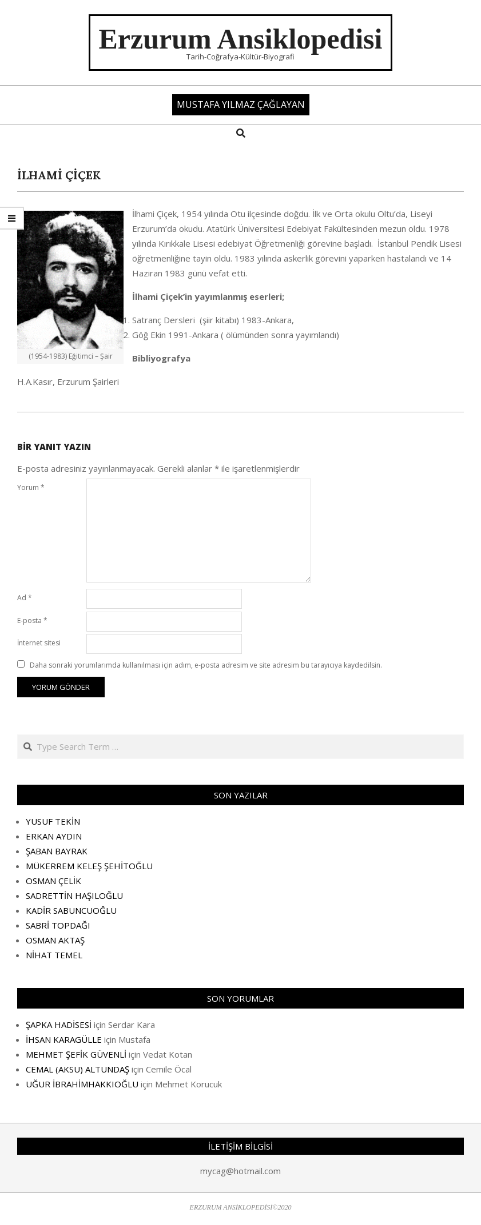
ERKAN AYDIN (54, 836)
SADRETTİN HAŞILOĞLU (74, 895)
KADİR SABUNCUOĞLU (71, 910)
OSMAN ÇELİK (53, 880)
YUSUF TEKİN (53, 821)
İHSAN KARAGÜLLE (64, 1039)
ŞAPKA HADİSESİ (59, 1024)
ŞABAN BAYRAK (57, 851)
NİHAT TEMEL (54, 955)
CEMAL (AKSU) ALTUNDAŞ (77, 1069)
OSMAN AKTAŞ (55, 940)
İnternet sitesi (39, 643)
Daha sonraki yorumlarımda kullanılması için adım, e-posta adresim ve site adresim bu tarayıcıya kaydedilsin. (206, 665)
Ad (24, 598)
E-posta (32, 620)
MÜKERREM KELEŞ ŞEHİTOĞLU (89, 865)
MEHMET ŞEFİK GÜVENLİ (76, 1054)
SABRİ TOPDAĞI (58, 925)
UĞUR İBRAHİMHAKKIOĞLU (82, 1084)
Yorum (31, 487)
